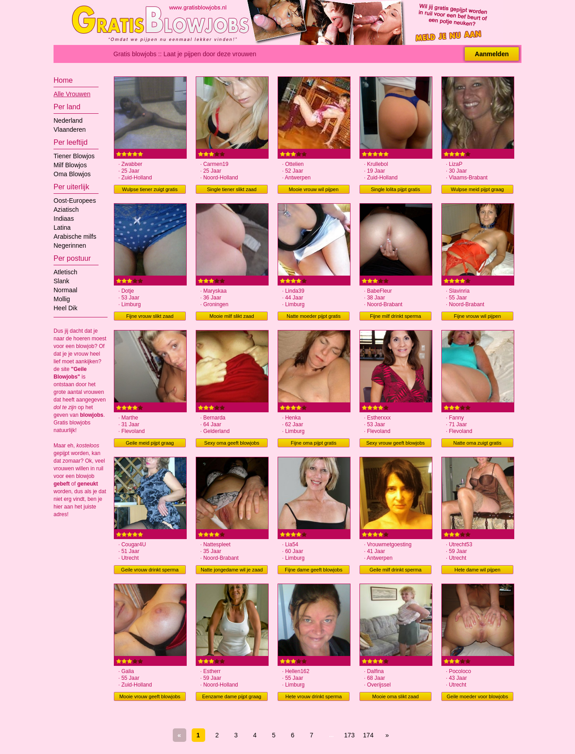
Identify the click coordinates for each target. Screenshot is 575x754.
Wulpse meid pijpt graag (477, 189)
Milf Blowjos (70, 165)
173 (349, 735)
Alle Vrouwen (72, 94)
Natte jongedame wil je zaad (232, 569)
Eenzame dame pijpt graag (231, 696)
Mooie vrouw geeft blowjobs (149, 696)
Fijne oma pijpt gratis (314, 443)
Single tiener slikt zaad (231, 189)
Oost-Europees (75, 200)
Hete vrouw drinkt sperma (313, 696)
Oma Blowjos (72, 174)
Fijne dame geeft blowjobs (313, 569)
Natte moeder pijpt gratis (314, 316)
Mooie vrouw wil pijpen (314, 189)
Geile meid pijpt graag (150, 443)
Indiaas (64, 218)
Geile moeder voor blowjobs (477, 696)
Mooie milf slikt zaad (231, 316)
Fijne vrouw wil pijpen (477, 316)
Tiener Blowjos (74, 156)
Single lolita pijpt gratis (395, 189)
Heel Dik (65, 308)
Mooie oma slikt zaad (395, 696)
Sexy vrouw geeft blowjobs (395, 443)
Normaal (65, 290)
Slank (61, 281)
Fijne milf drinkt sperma (395, 316)
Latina (62, 227)
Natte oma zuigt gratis (478, 443)
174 (368, 735)
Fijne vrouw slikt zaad (149, 316)
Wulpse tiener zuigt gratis (149, 189)
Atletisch (65, 272)
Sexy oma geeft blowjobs (231, 443)
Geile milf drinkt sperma (395, 569)
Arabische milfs (75, 236)
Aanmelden (491, 54)
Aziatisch (66, 209)
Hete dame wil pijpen (477, 569)
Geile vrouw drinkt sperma (150, 569)
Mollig (62, 299)
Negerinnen (70, 245)
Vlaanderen (70, 129)
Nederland (68, 120)
